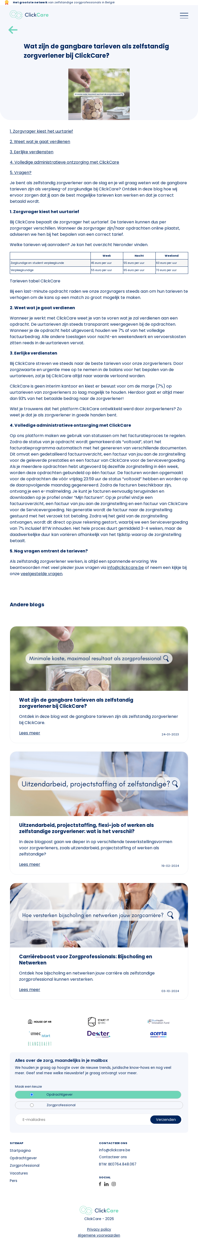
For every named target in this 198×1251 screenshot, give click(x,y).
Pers (13, 1180)
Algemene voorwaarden (99, 1235)
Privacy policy (99, 1229)
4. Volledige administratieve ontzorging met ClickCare (64, 162)
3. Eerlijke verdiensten (31, 152)
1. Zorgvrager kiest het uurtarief (41, 131)
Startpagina (20, 1150)
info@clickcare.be (125, 567)
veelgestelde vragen (41, 574)
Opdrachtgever (59, 1095)
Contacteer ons (113, 1157)
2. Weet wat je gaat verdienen (40, 142)
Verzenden (166, 1119)
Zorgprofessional (61, 1105)
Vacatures (19, 1173)
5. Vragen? (20, 172)
